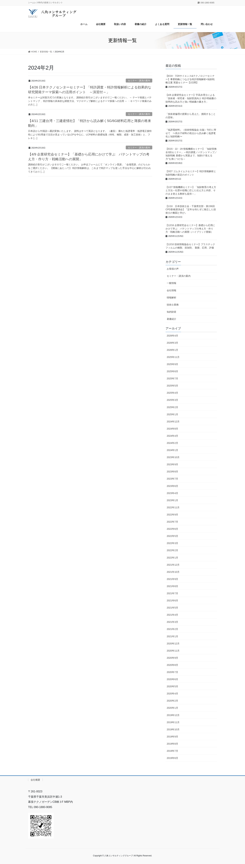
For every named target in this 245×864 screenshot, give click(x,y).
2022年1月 (172, 557)
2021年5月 (172, 607)
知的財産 (171, 311)
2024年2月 (172, 443)
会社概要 (35, 779)
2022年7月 (172, 521)
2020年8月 (172, 665)
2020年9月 (172, 657)
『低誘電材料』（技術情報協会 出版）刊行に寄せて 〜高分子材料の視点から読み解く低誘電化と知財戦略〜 (191, 133)
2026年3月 (172, 342)
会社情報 (171, 290)
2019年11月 (173, 722)
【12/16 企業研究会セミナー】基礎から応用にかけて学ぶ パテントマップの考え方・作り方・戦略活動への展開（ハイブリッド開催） (190, 228)
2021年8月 (172, 586)
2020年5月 (172, 686)
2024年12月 (173, 421)
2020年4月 (172, 693)
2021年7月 (172, 593)
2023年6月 (172, 486)
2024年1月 (172, 450)
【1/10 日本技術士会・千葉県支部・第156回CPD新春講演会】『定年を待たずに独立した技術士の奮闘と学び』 (191, 209)
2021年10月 (173, 572)
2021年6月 (172, 600)
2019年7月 (172, 751)
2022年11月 (173, 507)
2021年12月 (173, 564)
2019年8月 (172, 743)
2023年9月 (172, 464)
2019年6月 (172, 758)
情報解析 (171, 297)
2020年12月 (173, 643)
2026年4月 (172, 335)
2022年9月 (172, 514)
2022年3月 (172, 543)
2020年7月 (172, 672)
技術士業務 (173, 304)
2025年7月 (172, 378)
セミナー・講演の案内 (139, 80)
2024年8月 (172, 428)
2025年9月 (172, 364)
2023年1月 (172, 500)
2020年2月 (172, 700)
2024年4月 (172, 435)
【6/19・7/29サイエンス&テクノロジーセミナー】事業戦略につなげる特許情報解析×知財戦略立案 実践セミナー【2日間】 (190, 79)
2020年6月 (172, 679)
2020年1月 (172, 707)
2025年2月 (172, 407)
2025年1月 (172, 414)
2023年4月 (172, 493)
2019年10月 (173, 729)
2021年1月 (172, 636)
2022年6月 (172, 529)
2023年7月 (172, 478)
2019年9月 (172, 736)
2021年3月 (172, 622)
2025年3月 (172, 400)
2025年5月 (172, 385)
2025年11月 (173, 357)
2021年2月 (172, 629)
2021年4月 (172, 614)
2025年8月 (172, 371)
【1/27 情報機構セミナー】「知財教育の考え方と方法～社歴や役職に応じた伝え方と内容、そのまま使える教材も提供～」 (191, 190)
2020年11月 (173, 650)
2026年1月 (172, 350)
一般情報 (171, 283)
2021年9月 (172, 579)
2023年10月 (173, 457)
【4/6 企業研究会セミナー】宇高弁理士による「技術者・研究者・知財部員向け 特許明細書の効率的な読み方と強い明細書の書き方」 (191, 98)
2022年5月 (172, 536)
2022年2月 (172, 550)
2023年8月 (172, 471)
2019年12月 (173, 715)
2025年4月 (172, 392)
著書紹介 (171, 319)
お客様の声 (173, 268)
